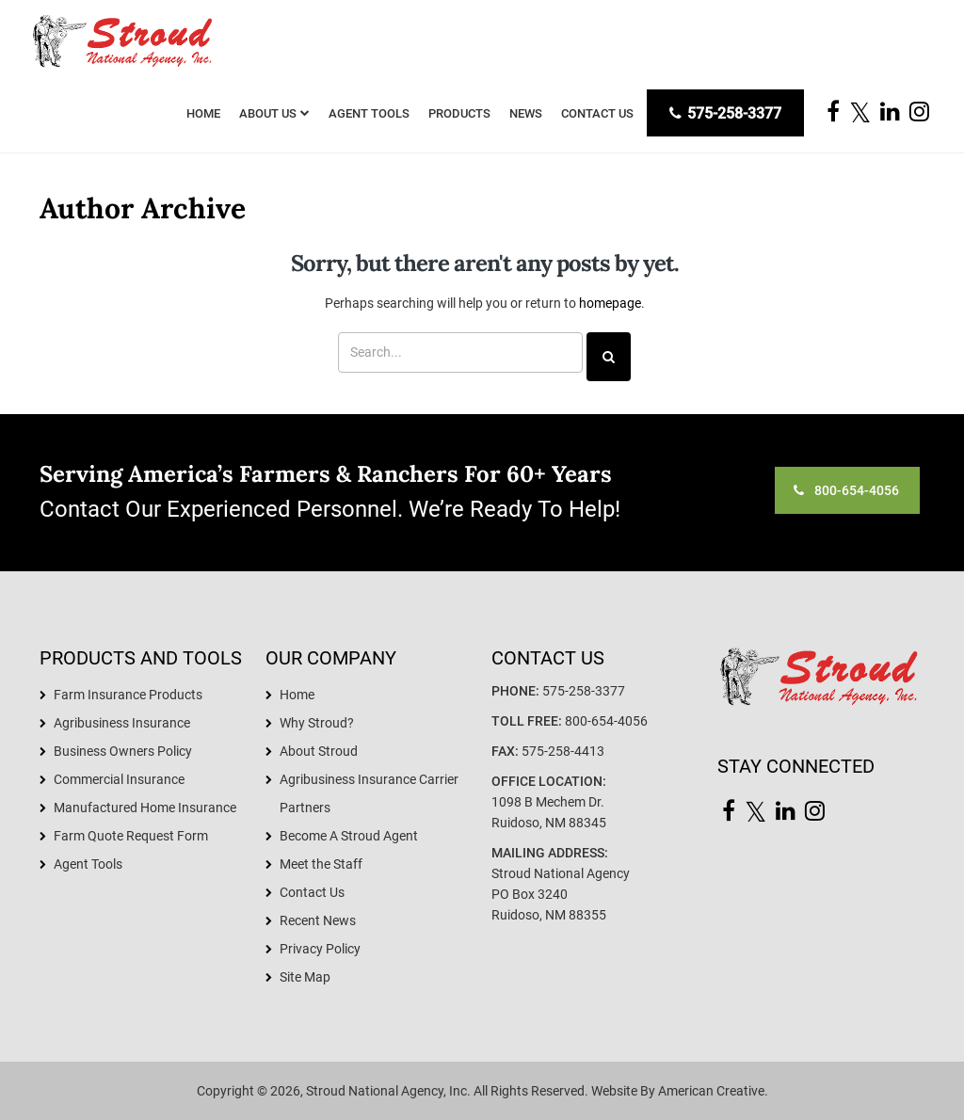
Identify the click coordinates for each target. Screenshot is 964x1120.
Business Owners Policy (123, 751)
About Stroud (319, 751)
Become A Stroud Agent (349, 835)
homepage (610, 303)
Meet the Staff (321, 864)
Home (297, 694)
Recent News (318, 920)
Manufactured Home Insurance (145, 807)
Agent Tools (88, 864)
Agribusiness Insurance (122, 722)
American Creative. (713, 1090)
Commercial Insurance (119, 779)
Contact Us (312, 892)
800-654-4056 (606, 720)
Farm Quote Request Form (131, 835)
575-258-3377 (725, 113)
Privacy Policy (320, 948)
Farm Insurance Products (128, 694)
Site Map (305, 976)
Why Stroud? (317, 722)
